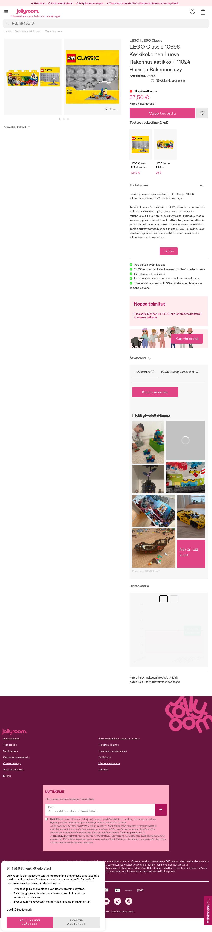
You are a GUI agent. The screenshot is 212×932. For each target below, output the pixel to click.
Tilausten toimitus (108, 744)
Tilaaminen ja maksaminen (112, 751)
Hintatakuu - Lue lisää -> (149, 274)
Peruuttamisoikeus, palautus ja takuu (119, 738)
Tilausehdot (10, 744)
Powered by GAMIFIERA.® (146, 571)
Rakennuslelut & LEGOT (28, 31)
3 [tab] (68, 119)
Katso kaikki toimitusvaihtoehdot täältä (155, 682)
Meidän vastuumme (109, 763)
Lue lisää (169, 251)
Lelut (8, 31)
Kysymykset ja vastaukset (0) (180, 372)
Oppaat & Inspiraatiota (16, 757)
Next (118, 77)
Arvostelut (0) (145, 372)
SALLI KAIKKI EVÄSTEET (32, 918)
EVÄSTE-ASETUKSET (79, 918)
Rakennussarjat (53, 31)
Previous (8, 77)
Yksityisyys (104, 757)
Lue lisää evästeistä (21, 905)
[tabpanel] (33, 77)
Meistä (7, 775)
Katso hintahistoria (142, 103)
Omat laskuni (10, 751)
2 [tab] (64, 119)
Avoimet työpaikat (13, 769)
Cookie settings (12, 763)
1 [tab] (60, 119)
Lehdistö (103, 769)
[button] (6, 11)
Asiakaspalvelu (11, 738)
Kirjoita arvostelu (155, 392)
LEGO (134, 41)
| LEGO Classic (151, 41)
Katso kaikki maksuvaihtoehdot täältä (154, 677)
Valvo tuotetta (162, 113)
